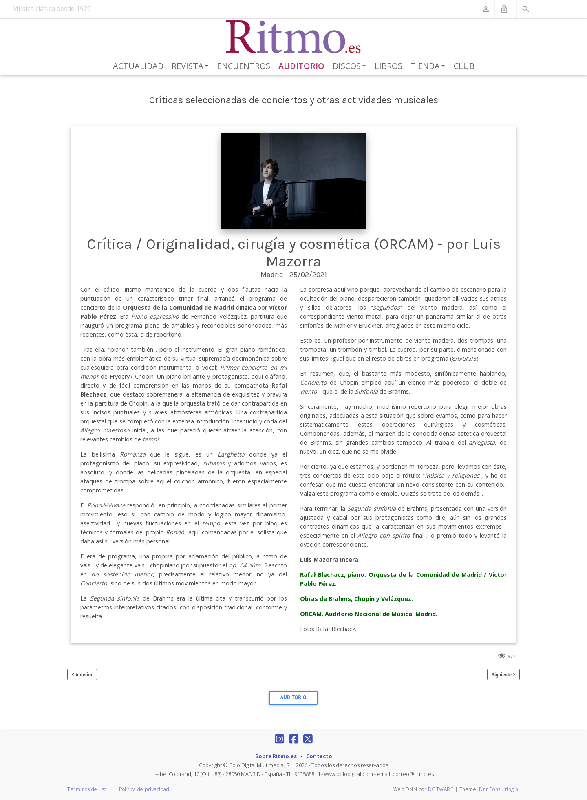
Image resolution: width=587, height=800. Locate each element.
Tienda (429, 66)
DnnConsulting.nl (499, 789)
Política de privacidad (144, 789)
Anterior (84, 674)
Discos (351, 66)
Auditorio (301, 65)
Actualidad (138, 65)
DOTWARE (441, 789)
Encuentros (243, 65)
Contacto (319, 756)
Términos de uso (87, 789)
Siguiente (502, 674)
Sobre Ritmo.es (276, 756)
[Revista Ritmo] (293, 37)
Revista (191, 66)
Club (464, 65)
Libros (388, 65)
